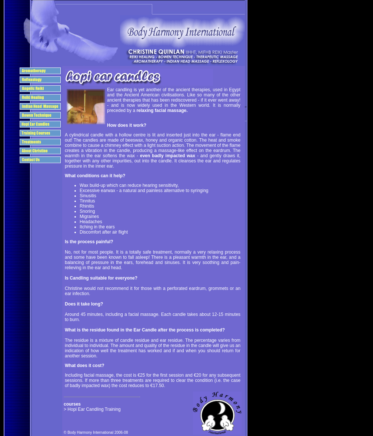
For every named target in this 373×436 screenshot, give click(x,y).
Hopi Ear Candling (86, 409)
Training (113, 409)
